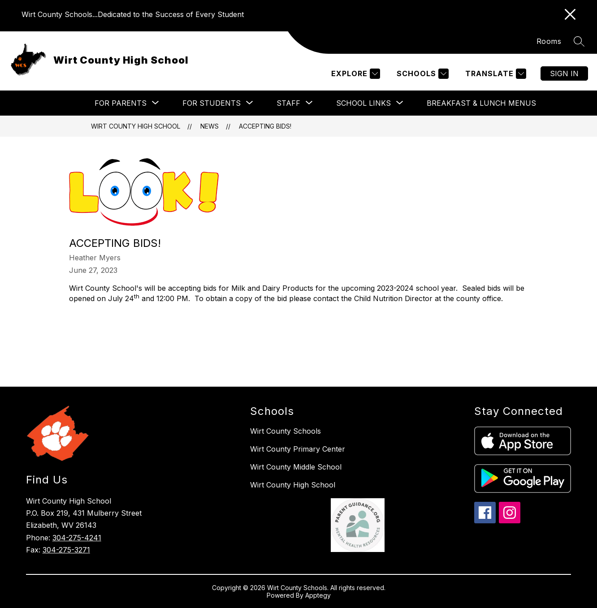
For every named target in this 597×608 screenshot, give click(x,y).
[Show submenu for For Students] (211, 103)
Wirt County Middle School (296, 466)
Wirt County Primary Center (297, 448)
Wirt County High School (135, 126)
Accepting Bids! (265, 126)
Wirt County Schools (285, 431)
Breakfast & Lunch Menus (481, 103)
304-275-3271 (66, 549)
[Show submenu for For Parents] (121, 103)
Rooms (549, 41)
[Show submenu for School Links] (363, 103)
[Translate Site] (494, 73)
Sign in (564, 73)
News (209, 126)
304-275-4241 (76, 537)
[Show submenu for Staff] (288, 103)
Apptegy (318, 595)
